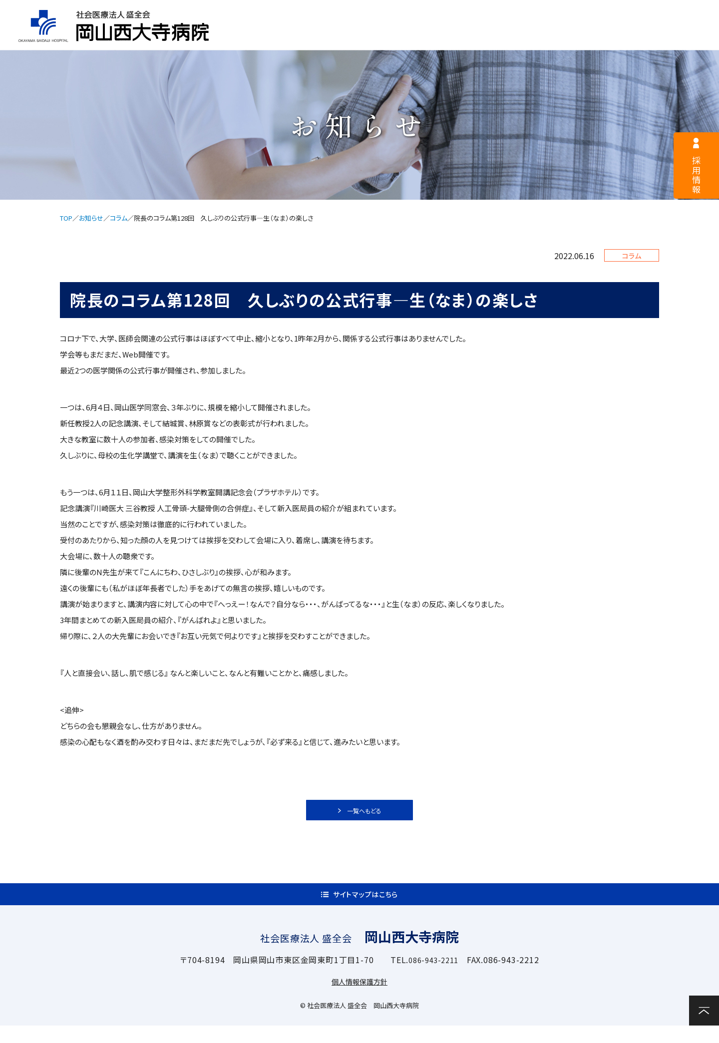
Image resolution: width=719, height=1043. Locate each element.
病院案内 (276, 38)
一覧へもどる (365, 814)
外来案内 (359, 38)
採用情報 (284, 13)
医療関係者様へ (382, 13)
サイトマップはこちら (366, 906)
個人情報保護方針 (359, 999)
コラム (118, 218)
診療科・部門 (524, 38)
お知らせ (91, 218)
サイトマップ (485, 13)
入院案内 (442, 38)
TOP (66, 218)
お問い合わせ (684, 37)
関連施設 (607, 38)
